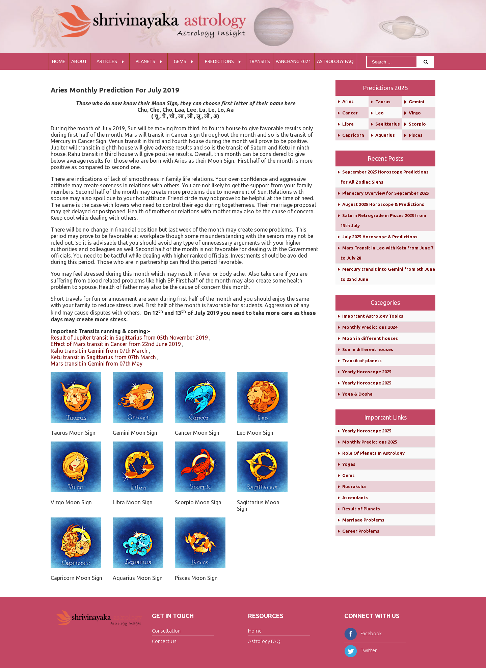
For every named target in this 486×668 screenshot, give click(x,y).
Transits (259, 61)
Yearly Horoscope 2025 (367, 371)
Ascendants (355, 497)
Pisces (416, 135)
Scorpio (417, 124)
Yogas (348, 464)
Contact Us (164, 641)
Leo (379, 112)
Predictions (219, 61)
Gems (180, 61)
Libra (348, 124)
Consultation (166, 631)
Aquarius (385, 135)
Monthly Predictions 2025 (369, 441)
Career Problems (360, 531)
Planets (145, 61)
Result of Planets (361, 508)
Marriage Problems (363, 519)
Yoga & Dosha (357, 394)
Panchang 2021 (293, 61)
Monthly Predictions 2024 (369, 327)
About (79, 61)
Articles (107, 61)
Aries (348, 101)
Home (58, 61)
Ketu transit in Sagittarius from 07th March (103, 357)
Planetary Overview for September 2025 (385, 193)
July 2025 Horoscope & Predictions (379, 236)
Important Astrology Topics (372, 316)
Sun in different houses (367, 349)
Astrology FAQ (335, 61)
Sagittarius (387, 124)
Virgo (415, 112)
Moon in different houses (370, 338)
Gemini (416, 101)
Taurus (382, 101)
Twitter (360, 650)
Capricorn (353, 135)
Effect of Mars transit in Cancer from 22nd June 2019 (116, 344)
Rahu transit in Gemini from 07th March (99, 351)
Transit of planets (362, 360)
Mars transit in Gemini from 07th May (96, 363)
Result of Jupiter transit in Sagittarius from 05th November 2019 (129, 338)
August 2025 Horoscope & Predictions (383, 204)
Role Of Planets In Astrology (373, 453)
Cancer (350, 112)
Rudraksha (354, 486)
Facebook (363, 633)
